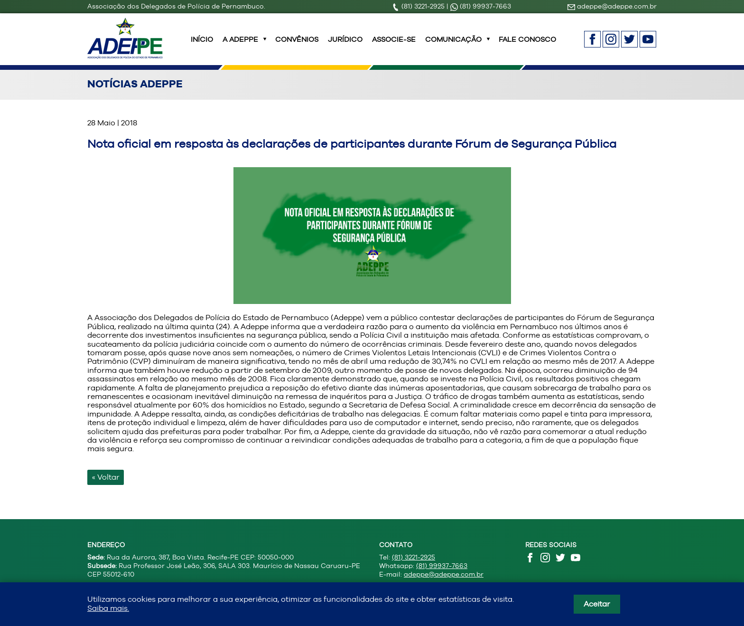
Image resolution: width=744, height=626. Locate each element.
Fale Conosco (527, 45)
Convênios (296, 45)
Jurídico (345, 45)
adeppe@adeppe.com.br (612, 6)
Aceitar (597, 603)
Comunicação (453, 45)
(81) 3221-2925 (419, 6)
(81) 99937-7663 (480, 6)
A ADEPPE (240, 45)
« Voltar (106, 488)
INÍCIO (202, 45)
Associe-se (394, 45)
